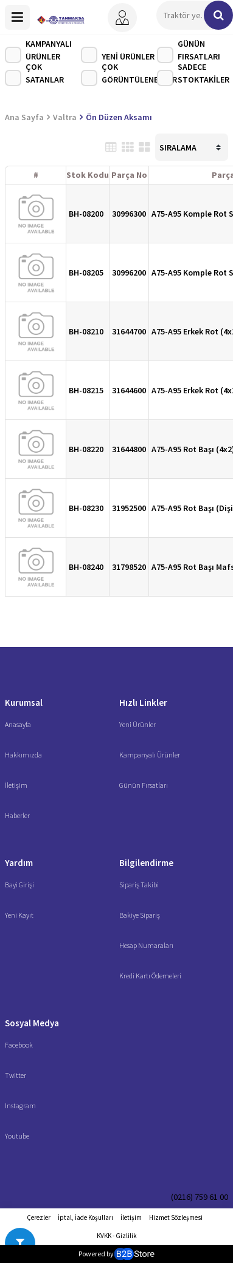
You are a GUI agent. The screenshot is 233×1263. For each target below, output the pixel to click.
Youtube (17, 1135)
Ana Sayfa (24, 117)
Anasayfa (18, 724)
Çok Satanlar (34, 74)
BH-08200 (86, 213)
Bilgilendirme (146, 863)
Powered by (116, 1254)
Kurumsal (24, 702)
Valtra (65, 117)
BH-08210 (86, 331)
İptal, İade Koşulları (85, 1217)
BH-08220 (86, 449)
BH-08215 (86, 390)
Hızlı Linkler (143, 702)
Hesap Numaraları (146, 945)
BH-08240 (86, 566)
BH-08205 (86, 272)
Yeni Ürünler (118, 55)
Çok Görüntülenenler (119, 74)
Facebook (19, 1044)
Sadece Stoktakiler (193, 74)
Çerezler (38, 1217)
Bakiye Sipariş (139, 914)
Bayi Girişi (19, 884)
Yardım (19, 863)
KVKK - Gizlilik (117, 1235)
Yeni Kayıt (19, 914)
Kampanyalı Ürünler (38, 51)
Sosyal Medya (32, 1023)
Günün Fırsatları (188, 51)
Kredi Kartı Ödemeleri (150, 975)
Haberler (17, 815)
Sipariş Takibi (139, 884)
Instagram (20, 1105)
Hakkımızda (23, 754)
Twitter (15, 1075)
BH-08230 (86, 508)
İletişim (16, 785)
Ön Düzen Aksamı (119, 117)
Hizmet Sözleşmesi (176, 1217)
